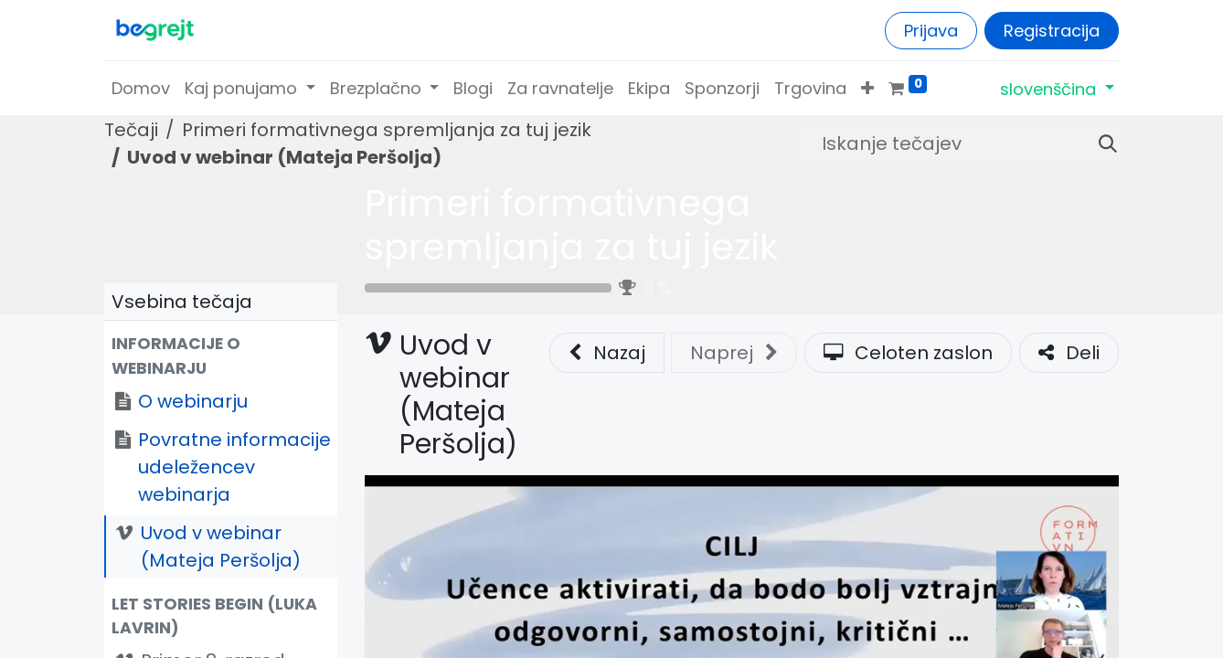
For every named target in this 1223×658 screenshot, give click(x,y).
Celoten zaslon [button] (908, 353)
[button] (867, 88)
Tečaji (131, 130)
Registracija (1052, 30)
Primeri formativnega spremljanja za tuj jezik (572, 224)
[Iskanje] (1100, 143)
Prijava (931, 30)
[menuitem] (140, 88)
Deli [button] (1069, 353)
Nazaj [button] (607, 353)
